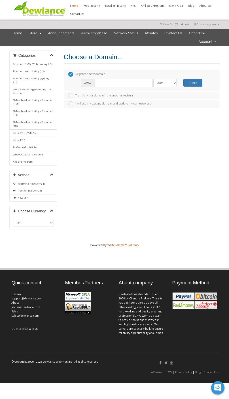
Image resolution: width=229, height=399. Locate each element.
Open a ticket (19, 329)
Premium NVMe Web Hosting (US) (32, 64)
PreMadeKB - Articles (25, 147)
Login (185, 24)
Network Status (126, 33)
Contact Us (77, 14)
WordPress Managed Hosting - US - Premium (32, 91)
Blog (191, 6)
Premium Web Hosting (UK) (29, 71)
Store (35, 33)
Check (193, 83)
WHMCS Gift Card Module (28, 154)
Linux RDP (19, 140)
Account (207, 42)
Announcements (61, 33)
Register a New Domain (29, 183)
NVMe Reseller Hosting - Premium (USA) (33, 102)
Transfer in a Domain (27, 190)
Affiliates (151, 33)
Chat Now (197, 33)
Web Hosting (91, 6)
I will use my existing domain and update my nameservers (109, 103)
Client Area (176, 6)
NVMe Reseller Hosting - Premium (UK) (33, 113)
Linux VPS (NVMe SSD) (25, 133)
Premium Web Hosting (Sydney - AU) (31, 80)
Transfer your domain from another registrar (101, 95)
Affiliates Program (152, 6)
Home (74, 6)
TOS (169, 372)
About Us (205, 6)
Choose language (207, 24)
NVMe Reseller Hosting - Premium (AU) (33, 124)
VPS (133, 6)
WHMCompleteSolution (123, 245)
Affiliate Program (23, 161)
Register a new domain (86, 74)
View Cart (20, 197)
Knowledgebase (94, 33)
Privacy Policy (183, 372)
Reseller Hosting (115, 6)
